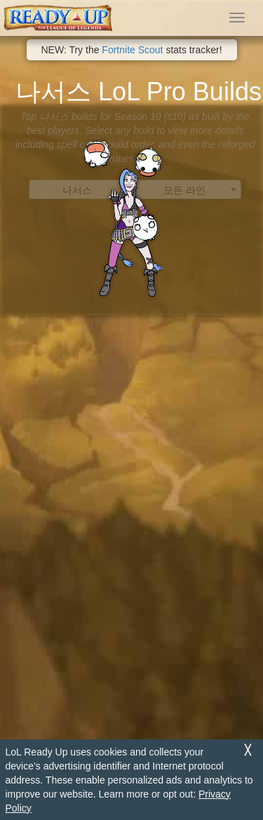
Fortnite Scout (132, 49)
